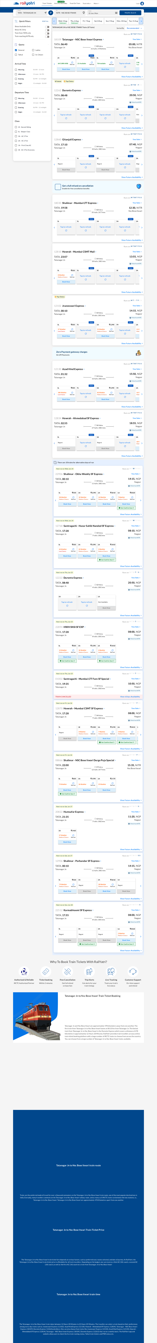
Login (140, 3)
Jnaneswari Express (69, 305)
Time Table (137, 39)
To (56, 10)
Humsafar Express (69, 811)
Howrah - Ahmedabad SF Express (76, 418)
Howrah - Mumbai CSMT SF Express (79, 708)
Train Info (87, 3)
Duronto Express (67, 90)
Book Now (66, 69)
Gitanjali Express (67, 139)
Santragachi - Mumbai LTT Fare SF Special (82, 678)
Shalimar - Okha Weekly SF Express (79, 473)
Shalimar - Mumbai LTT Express (75, 202)
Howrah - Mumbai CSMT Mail (74, 251)
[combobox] (31, 13)
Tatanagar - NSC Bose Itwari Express (78, 39)
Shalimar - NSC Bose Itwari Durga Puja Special (84, 760)
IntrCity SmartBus (60, 3)
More (96, 3)
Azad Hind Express (68, 369)
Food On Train (75, 3)
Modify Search (130, 12)
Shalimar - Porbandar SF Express (77, 860)
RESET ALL (45, 21)
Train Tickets (47, 3)
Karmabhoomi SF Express (73, 910)
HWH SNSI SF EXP (69, 626)
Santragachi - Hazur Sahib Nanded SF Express (84, 525)
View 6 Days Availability (130, 696)
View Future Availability (132, 77)
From (19, 10)
